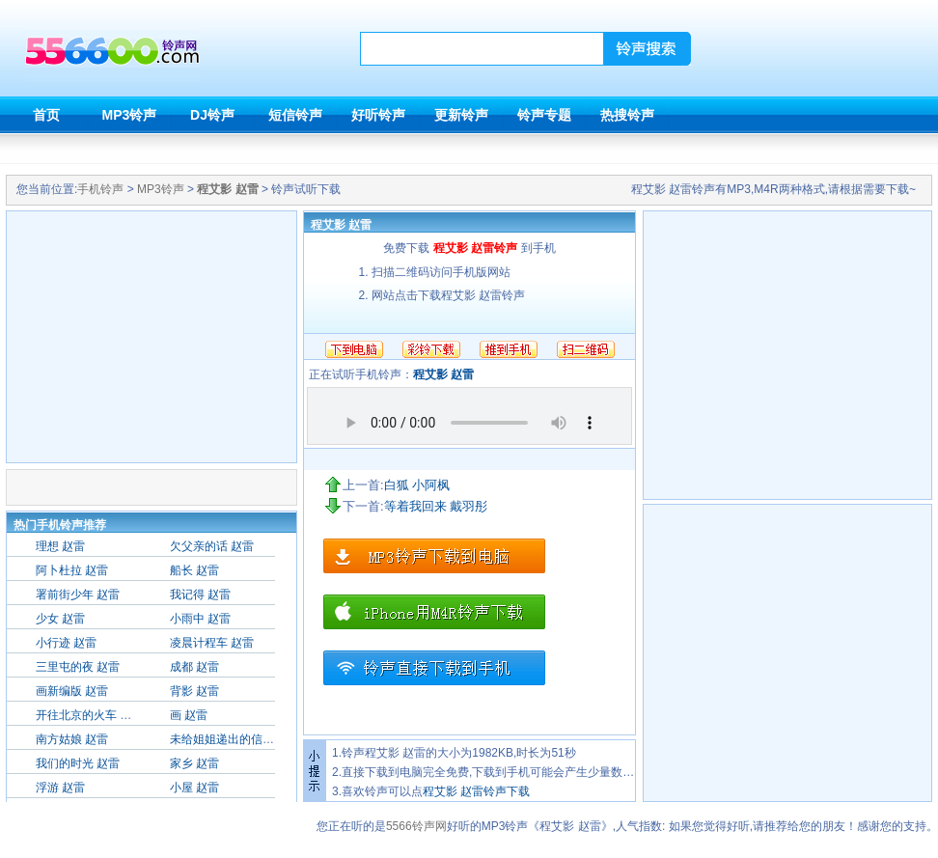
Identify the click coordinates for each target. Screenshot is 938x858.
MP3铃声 (129, 115)
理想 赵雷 (60, 546)
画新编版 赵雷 (72, 691)
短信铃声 (295, 115)
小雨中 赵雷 (200, 618)
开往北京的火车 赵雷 (89, 715)
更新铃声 (461, 115)
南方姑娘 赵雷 (72, 739)
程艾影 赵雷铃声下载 (476, 791)
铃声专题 (544, 115)
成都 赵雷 (194, 667)
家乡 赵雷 (194, 763)
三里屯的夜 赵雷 (78, 667)
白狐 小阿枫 (417, 485)
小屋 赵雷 (194, 787)
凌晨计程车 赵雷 (212, 643)
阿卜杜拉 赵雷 (72, 570)
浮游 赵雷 (60, 787)
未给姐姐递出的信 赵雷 (229, 739)
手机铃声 (100, 189)
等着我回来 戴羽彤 (436, 506)
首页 (46, 115)
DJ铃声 (212, 115)
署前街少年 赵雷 (78, 594)
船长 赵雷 (194, 570)
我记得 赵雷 (200, 594)
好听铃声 (378, 115)
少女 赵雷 (60, 618)
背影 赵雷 (194, 691)
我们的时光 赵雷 (78, 763)
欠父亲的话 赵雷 (212, 546)
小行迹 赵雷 (66, 643)
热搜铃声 (627, 115)
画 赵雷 (188, 715)
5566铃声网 (416, 826)
